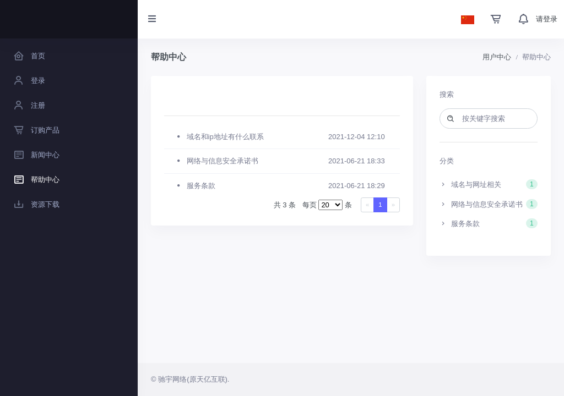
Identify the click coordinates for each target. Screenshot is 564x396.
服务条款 (489, 223)
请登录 (546, 19)
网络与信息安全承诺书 (489, 204)
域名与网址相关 (489, 184)
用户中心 (496, 57)
